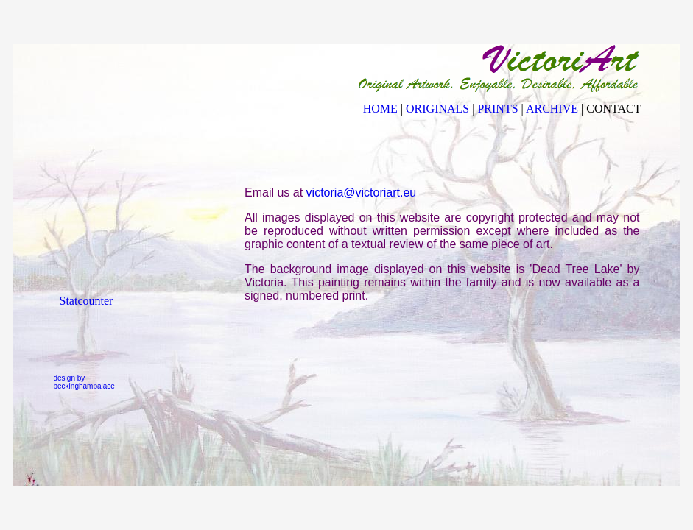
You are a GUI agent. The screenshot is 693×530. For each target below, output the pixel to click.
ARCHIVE (552, 108)
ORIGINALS (437, 108)
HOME (380, 108)
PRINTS (497, 108)
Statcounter (86, 300)
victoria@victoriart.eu (361, 192)
